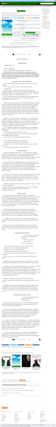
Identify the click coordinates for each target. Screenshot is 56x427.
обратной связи (28, 425)
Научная (16, 417)
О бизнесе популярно (24, 26)
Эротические (29, 418)
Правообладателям (43, 419)
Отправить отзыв (4, 407)
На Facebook (42, 415)
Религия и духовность (46, 21)
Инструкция (34, 40)
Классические (4, 417)
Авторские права (21, 10)
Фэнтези (16, 420)
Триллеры (3, 419)
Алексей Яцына (23, 22)
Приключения (45, 16)
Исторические (4, 416)
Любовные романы (28, 3)
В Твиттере (41, 416)
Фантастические (29, 415)
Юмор (44, 25)
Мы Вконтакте (42, 413)
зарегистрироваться (11, 385)
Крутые (3, 418)
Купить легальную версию (30, 32)
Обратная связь (42, 421)
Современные (29, 417)
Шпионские (3, 420)
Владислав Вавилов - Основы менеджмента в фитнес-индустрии (6, 369)
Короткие (28, 414)
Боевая (16, 413)
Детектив (3, 414)
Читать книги (12, 3)
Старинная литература (47, 24)
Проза (44, 15)
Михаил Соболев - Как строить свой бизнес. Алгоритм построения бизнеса (16, 369)
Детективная (16, 415)
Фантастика (34, 3)
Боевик (3, 413)
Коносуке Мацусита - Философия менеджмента (26, 368)
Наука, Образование (46, 12)
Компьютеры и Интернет (47, 26)
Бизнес (45, 20)
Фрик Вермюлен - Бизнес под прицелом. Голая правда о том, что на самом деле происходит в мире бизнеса (36, 369)
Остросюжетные (29, 416)
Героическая (16, 414)
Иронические (3, 415)
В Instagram (41, 417)
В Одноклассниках (42, 414)
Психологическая (17, 418)
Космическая (16, 416)
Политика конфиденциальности (44, 420)
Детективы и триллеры (19, 3)
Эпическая (16, 421)
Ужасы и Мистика (17, 419)
